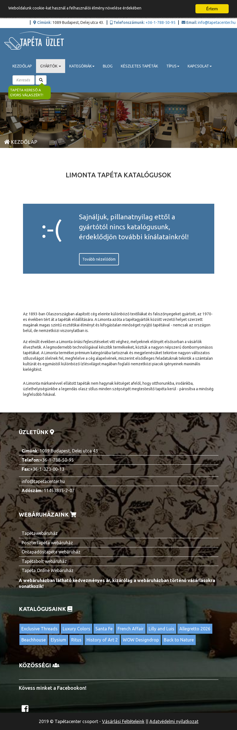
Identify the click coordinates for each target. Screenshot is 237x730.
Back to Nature (179, 639)
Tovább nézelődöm (99, 259)
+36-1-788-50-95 (160, 22)
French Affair (131, 628)
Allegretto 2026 (194, 628)
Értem (212, 9)
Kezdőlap (22, 66)
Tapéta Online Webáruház (47, 570)
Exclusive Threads (39, 628)
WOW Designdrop (141, 639)
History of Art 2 (102, 639)
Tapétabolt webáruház (44, 561)
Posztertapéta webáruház (47, 542)
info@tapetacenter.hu (217, 22)
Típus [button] (172, 66)
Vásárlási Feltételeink (123, 721)
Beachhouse (33, 639)
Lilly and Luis (161, 628)
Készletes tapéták (139, 66)
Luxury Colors (76, 628)
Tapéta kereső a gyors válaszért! (26, 92)
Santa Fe (104, 628)
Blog (108, 66)
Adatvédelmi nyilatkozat (173, 721)
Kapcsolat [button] (200, 66)
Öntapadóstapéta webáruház (51, 551)
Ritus (76, 639)
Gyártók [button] (50, 66)
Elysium (58, 639)
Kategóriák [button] (82, 66)
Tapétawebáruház (40, 533)
